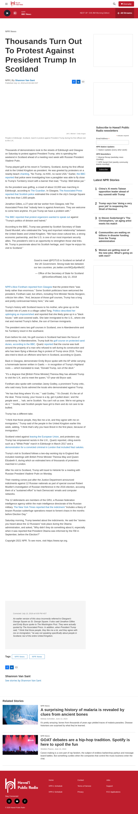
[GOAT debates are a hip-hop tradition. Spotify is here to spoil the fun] (20, 745)
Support (109, 786)
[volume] (15, 13)
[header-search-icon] (114, 4)
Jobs (108, 780)
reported (48, 344)
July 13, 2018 (70, 277)
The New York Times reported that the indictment (39, 507)
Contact (81, 780)
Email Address (102, 138)
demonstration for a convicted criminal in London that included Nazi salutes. (44, 447)
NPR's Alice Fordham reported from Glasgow (29, 287)
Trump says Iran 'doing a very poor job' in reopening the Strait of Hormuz (115, 206)
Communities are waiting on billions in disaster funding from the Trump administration (114, 236)
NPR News (10, 31)
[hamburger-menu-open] (6, 4)
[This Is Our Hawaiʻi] (113, 284)
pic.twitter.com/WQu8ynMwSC (69, 267)
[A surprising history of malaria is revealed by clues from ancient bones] (20, 715)
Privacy (81, 792)
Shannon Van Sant (25, 80)
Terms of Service (84, 786)
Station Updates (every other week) (112, 150)
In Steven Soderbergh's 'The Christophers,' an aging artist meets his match (115, 221)
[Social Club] (113, 99)
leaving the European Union (44, 436)
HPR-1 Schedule (55, 786)
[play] (7, 13)
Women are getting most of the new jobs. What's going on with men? (116, 253)
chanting (24, 174)
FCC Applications (113, 792)
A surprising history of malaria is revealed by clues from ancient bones (82, 712)
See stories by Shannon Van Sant (23, 680)
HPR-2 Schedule (55, 792)
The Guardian (38, 190)
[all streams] (124, 13)
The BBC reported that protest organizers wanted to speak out (37, 217)
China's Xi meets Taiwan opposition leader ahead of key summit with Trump (114, 191)
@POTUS (54, 260)
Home (51, 780)
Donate (127, 4)
